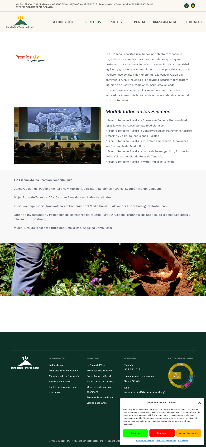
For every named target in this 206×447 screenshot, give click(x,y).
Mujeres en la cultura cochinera (99, 389)
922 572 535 (138, 4)
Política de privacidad (166, 441)
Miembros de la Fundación (64, 376)
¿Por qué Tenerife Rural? (63, 370)
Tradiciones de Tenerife (100, 381)
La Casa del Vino (96, 365)
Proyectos (92, 22)
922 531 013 (90, 4)
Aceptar (135, 433)
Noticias (117, 22)
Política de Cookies (145, 441)
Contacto (54, 392)
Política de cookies (113, 440)
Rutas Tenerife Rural (99, 376)
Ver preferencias (188, 433)
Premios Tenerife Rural (100, 397)
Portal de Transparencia (63, 387)
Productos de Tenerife (100, 370)
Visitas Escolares (97, 402)
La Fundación (63, 22)
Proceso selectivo (59, 381)
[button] (199, 402)
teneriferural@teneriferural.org (34, 6)
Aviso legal (183, 441)
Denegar (162, 433)
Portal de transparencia (155, 22)
